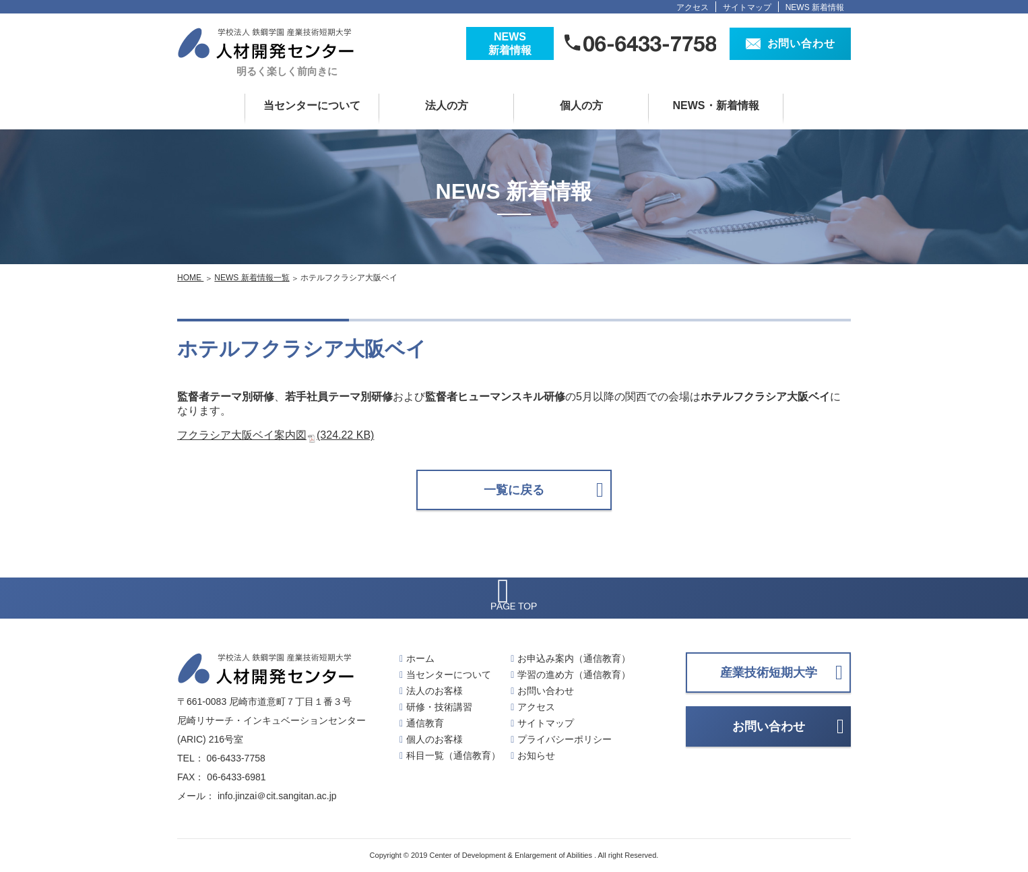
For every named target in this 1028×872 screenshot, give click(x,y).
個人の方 (581, 105)
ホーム (420, 658)
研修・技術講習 (439, 707)
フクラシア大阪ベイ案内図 (275, 435)
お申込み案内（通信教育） (574, 658)
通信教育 (425, 723)
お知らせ (536, 755)
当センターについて (311, 105)
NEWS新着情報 (510, 43)
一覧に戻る (514, 490)
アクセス (692, 7)
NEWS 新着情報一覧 (251, 277)
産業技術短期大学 (768, 672)
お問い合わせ (545, 690)
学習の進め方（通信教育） (574, 674)
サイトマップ (747, 7)
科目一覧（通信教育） (453, 755)
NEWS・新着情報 (716, 105)
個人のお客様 (434, 739)
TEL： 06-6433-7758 (221, 758)
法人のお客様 (434, 690)
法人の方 (446, 105)
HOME (190, 277)
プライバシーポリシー (564, 739)
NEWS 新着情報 (814, 7)
